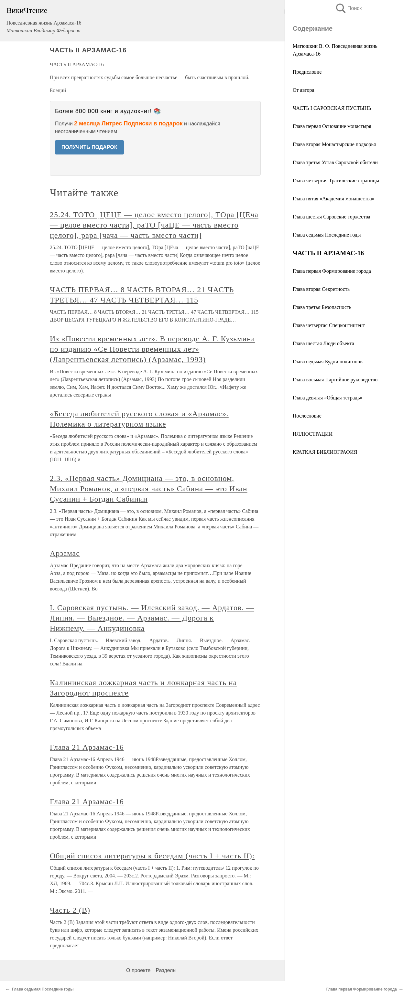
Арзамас (65, 553)
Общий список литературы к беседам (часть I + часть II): (152, 856)
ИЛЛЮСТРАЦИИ (312, 434)
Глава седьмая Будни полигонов (328, 361)
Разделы (166, 970)
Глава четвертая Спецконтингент (329, 325)
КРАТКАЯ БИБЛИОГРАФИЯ (325, 452)
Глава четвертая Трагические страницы (336, 180)
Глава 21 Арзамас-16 (87, 747)
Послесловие (307, 416)
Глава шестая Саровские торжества (331, 216)
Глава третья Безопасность (322, 307)
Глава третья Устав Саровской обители (335, 162)
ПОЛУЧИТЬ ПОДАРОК (89, 147)
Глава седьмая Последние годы (327, 235)
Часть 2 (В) (70, 910)
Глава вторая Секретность (321, 289)
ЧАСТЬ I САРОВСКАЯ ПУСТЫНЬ (332, 108)
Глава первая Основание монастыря (332, 126)
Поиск (348, 8)
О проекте (138, 970)
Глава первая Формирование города (332, 271)
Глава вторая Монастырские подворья (334, 144)
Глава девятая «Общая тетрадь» (327, 397)
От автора (303, 90)
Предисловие (307, 72)
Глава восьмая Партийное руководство (335, 379)
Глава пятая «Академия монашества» (334, 198)
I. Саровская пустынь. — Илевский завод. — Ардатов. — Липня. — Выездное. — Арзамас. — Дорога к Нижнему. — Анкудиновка (152, 617)
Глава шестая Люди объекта (323, 343)
